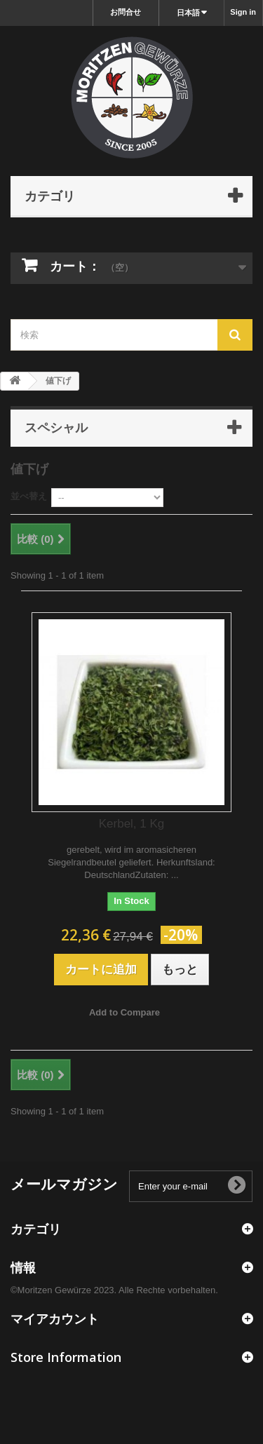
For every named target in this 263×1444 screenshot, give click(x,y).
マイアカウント (55, 1318)
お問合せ (125, 12)
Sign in (243, 12)
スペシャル (56, 427)
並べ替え (29, 496)
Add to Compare (124, 1012)
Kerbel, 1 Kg (132, 823)
